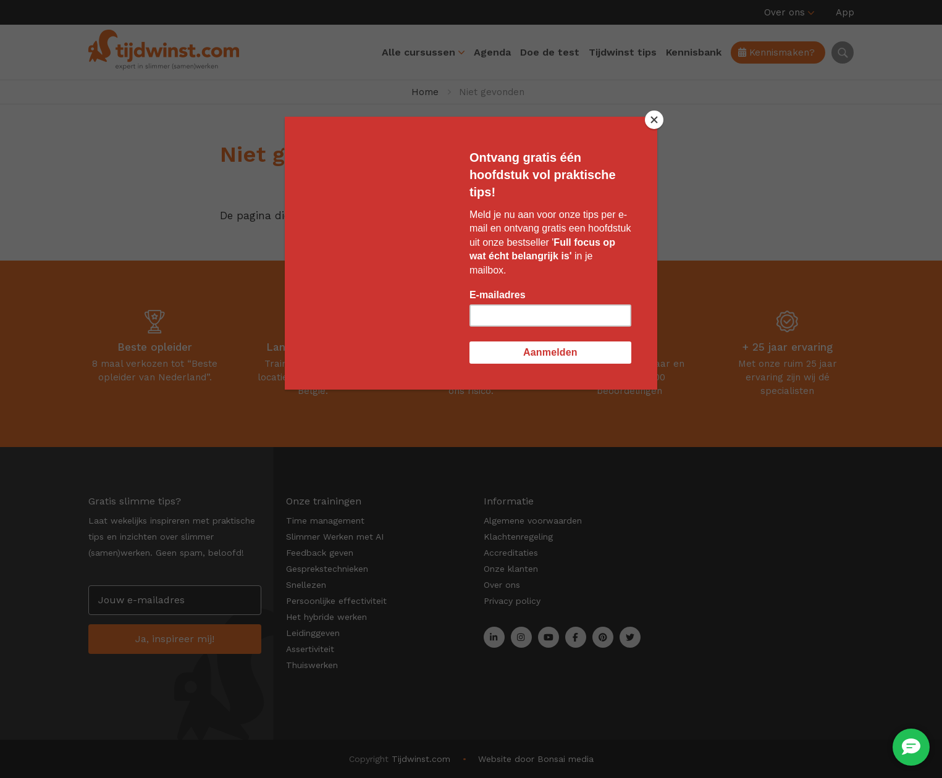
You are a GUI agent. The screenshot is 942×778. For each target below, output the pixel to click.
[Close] (654, 120)
